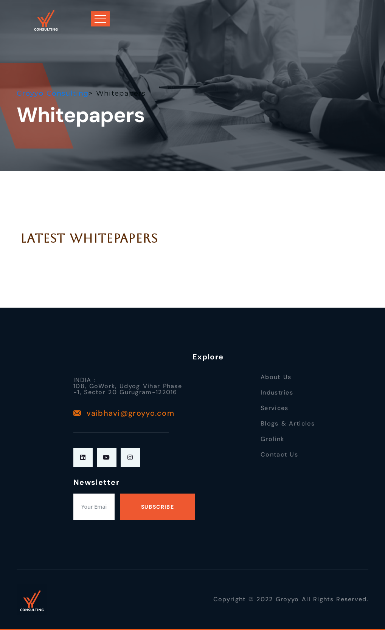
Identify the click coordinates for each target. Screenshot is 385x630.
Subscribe (157, 506)
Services (274, 408)
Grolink (272, 439)
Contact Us (279, 454)
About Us (276, 377)
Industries (277, 392)
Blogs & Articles (288, 423)
